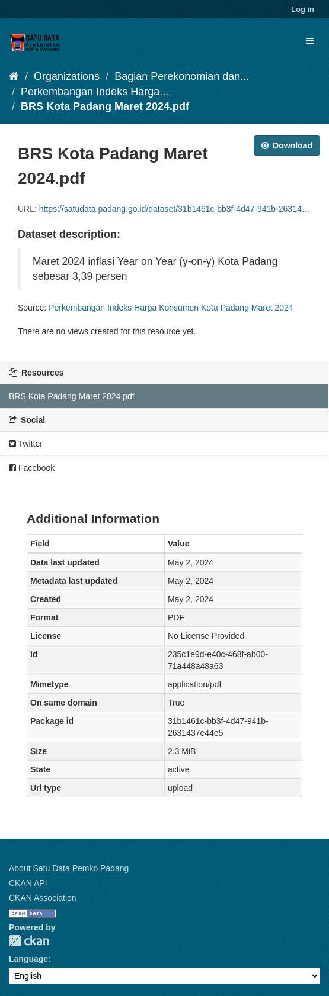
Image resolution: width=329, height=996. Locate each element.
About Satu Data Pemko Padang (69, 868)
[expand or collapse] (310, 41)
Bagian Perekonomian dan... (181, 76)
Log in (302, 9)
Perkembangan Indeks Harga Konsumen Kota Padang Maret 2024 (171, 307)
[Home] (14, 76)
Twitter (26, 443)
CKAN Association (42, 898)
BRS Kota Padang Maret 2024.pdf (105, 106)
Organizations (67, 76)
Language (28, 958)
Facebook (32, 468)
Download (286, 145)
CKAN (29, 940)
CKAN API (28, 883)
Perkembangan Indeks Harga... (94, 92)
